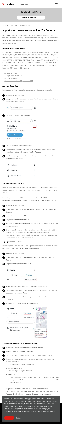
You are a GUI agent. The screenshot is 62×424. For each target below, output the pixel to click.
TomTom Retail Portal (9, 25)
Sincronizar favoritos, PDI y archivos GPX (18, 81)
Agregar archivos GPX (12, 78)
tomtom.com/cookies (47, 411)
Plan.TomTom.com (17, 95)
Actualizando (25, 25)
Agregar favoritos (10, 73)
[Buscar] (31, 18)
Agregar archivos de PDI (13, 75)
